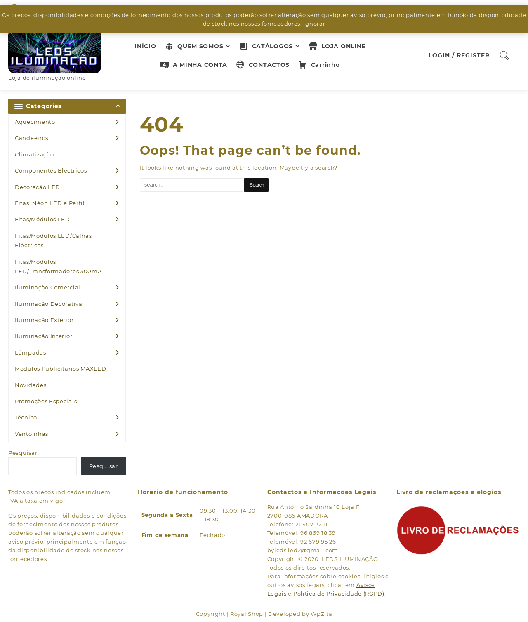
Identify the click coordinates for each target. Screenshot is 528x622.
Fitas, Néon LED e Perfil (50, 203)
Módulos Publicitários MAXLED (60, 368)
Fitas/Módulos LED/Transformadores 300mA (58, 266)
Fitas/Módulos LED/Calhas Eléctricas (53, 240)
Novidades (30, 385)
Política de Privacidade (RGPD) (338, 593)
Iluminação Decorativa (48, 303)
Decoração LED (37, 187)
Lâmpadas (30, 352)
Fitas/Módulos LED (42, 219)
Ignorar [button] (314, 23)
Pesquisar (22, 452)
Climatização (34, 154)
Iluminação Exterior (44, 320)
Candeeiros (31, 138)
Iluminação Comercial (47, 287)
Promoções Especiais (46, 401)
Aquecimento (35, 121)
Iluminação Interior (43, 336)
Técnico (26, 417)
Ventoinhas (31, 433)
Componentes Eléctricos (51, 170)
